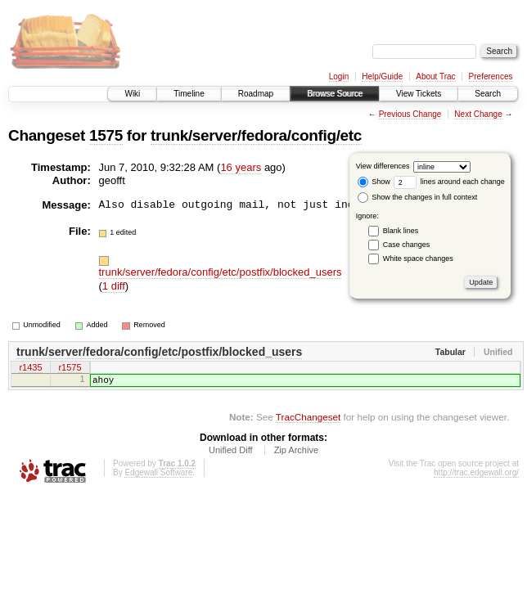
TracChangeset (308, 421)
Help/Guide (382, 76)
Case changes (406, 245)
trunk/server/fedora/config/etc (256, 135)
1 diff (113, 286)
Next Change (478, 114)
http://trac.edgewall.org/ (476, 477)
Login (339, 76)
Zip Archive (296, 455)
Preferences (491, 76)
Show (374, 182)
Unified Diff (231, 455)
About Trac (435, 76)
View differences (383, 166)
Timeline (188, 93)
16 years (240, 167)
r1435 (30, 369)
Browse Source (335, 93)
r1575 (69, 369)
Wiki (132, 93)
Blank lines (401, 231)
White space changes (418, 258)
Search (488, 93)
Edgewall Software (158, 477)
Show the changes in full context (418, 197)
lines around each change (449, 182)
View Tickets (418, 93)
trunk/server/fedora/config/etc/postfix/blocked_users (220, 272)
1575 (106, 135)
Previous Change (410, 114)
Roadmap (255, 93)
